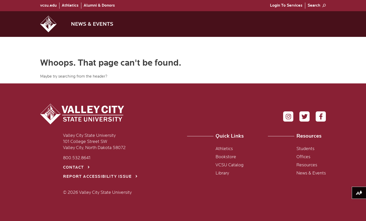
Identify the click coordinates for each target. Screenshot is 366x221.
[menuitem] (49, 5)
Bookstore (226, 156)
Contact (73, 167)
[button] (52, 24)
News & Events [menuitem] (92, 24)
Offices (303, 156)
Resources (306, 165)
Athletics (70, 5)
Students (305, 148)
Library (222, 173)
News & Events (311, 173)
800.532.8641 (76, 157)
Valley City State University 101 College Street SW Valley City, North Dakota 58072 (94, 141)
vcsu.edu (48, 5)
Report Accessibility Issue (97, 176)
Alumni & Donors (99, 5)
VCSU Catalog (229, 165)
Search (314, 5)
